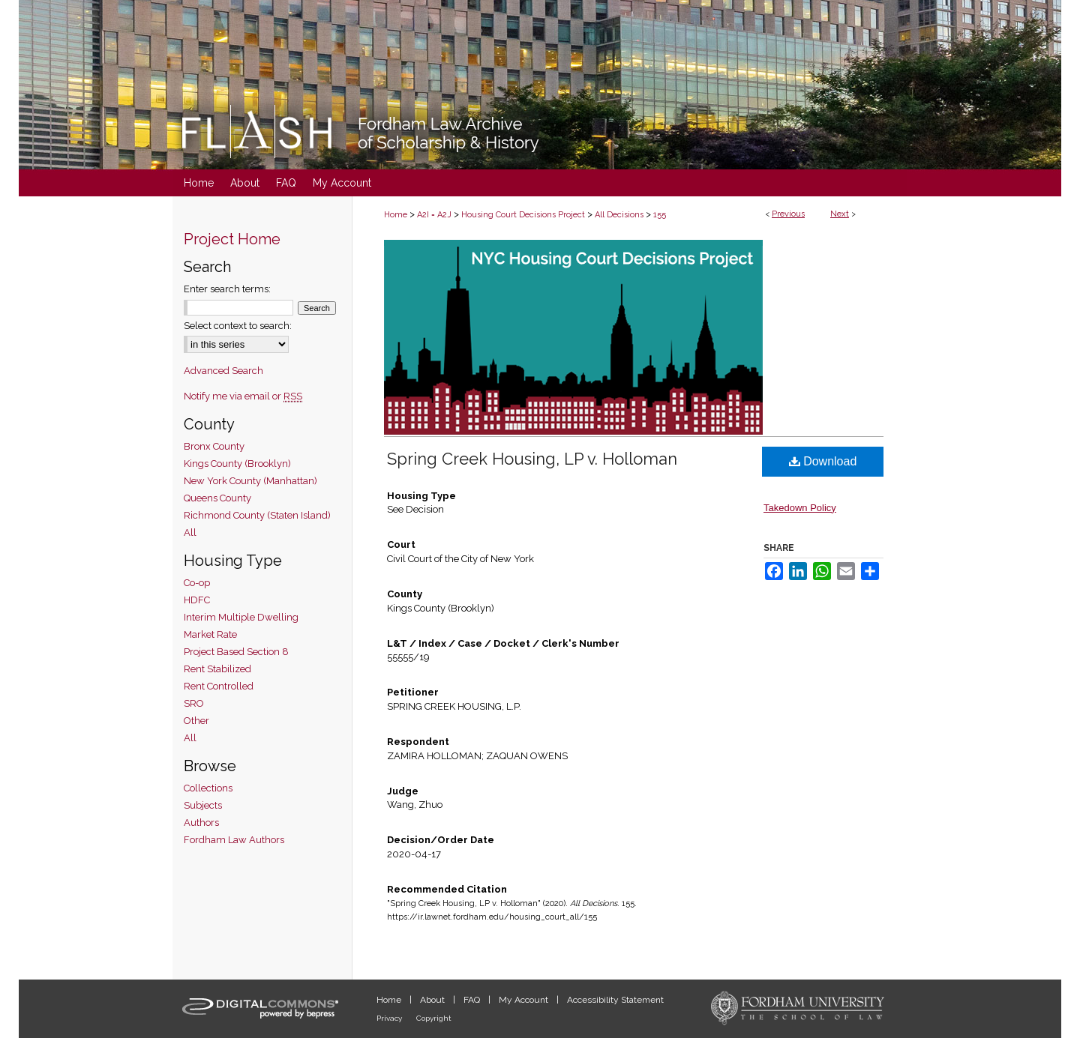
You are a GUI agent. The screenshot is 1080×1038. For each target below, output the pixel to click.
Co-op (197, 582)
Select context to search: (238, 325)
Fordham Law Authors (234, 839)
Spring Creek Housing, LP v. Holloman (532, 458)
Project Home (232, 239)
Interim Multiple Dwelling (241, 617)
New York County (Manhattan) (250, 480)
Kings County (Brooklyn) (237, 463)
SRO (194, 703)
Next (839, 214)
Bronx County (214, 446)
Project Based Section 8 (236, 651)
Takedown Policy (800, 507)
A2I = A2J (434, 215)
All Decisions (619, 215)
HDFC (197, 600)
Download (823, 461)
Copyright (434, 1018)
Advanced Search (223, 370)
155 (659, 215)
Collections (208, 788)
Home (395, 215)
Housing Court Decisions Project (523, 215)
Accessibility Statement (615, 1000)
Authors (201, 822)
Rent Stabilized (217, 669)
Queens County (217, 498)
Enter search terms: (227, 289)
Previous (788, 214)
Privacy (390, 1018)
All (190, 532)
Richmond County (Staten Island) (257, 515)
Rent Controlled (219, 686)
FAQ (473, 1000)
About (433, 1000)
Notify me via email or (243, 396)
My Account (524, 1000)
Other (196, 720)
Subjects (203, 805)
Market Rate (210, 634)
